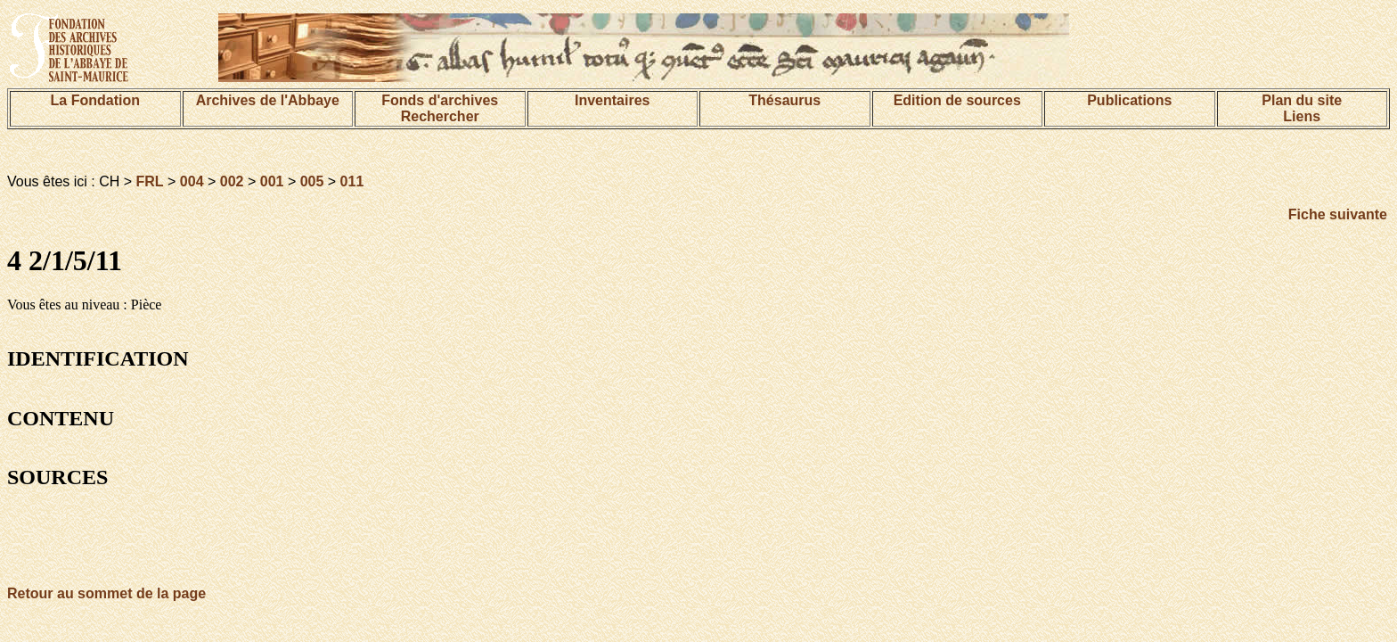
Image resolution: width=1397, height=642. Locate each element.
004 (192, 181)
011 (352, 181)
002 (232, 181)
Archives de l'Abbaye (267, 100)
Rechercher (440, 116)
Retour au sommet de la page (106, 593)
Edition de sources (957, 100)
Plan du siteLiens (1302, 108)
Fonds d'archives (439, 100)
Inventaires (612, 100)
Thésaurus (784, 100)
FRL (150, 181)
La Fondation (95, 100)
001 (272, 181)
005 (312, 181)
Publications (1129, 100)
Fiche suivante (1337, 214)
